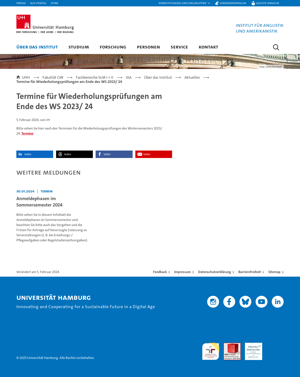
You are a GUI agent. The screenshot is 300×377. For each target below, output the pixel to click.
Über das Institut (37, 46)
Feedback (160, 272)
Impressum (182, 272)
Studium (78, 46)
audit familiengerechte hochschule (210, 349)
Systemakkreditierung (275, 345)
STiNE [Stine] (54, 3)
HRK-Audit (252, 345)
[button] (185, 3)
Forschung (113, 46)
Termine (27, 133)
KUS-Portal (38, 3)
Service (179, 46)
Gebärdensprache (233, 3)
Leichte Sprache (267, 3)
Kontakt (208, 46)
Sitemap (274, 272)
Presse (21, 3)
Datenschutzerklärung (214, 272)
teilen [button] (27, 154)
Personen (148, 46)
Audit (228, 345)
